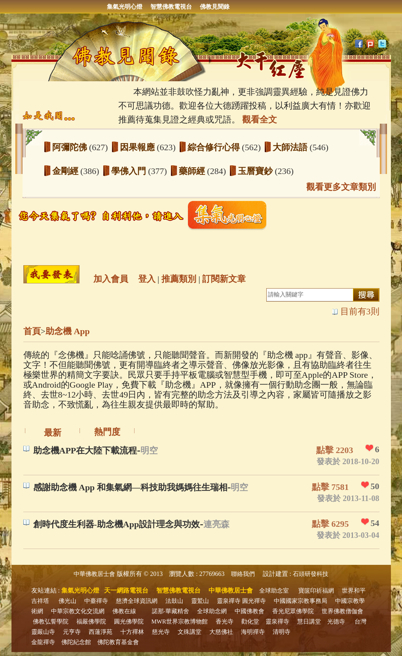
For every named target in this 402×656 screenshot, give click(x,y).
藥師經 (193, 171)
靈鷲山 (200, 601)
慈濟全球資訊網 (136, 601)
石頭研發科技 (310, 574)
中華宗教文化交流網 (77, 611)
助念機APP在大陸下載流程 (85, 450)
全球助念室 (274, 590)
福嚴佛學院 (91, 621)
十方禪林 (132, 632)
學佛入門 (129, 171)
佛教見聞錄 (214, 7)
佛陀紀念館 (76, 642)
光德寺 (336, 621)
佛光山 (67, 601)
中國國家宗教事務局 (300, 601)
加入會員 (110, 279)
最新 (52, 433)
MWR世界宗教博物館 (180, 621)
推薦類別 (178, 279)
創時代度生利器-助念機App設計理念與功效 (116, 524)
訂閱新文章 (224, 279)
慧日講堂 (309, 621)
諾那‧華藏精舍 (170, 611)
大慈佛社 (221, 632)
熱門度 (107, 432)
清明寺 (281, 632)
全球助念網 (212, 611)
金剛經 (66, 171)
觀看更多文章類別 (341, 187)
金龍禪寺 (43, 642)
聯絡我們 (243, 574)
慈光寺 (161, 632)
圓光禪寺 (254, 601)
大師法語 (291, 147)
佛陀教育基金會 (118, 642)
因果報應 (138, 147)
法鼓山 (174, 601)
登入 (146, 279)
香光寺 (224, 621)
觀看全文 (259, 119)
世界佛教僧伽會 (342, 611)
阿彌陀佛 (70, 147)
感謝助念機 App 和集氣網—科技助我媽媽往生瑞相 (130, 487)
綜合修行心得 (215, 147)
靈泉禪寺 (229, 601)
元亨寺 (72, 632)
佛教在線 (124, 611)
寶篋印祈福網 (316, 590)
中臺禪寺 (96, 601)
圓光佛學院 (129, 621)
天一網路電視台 (126, 590)
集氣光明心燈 (124, 7)
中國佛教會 (249, 611)
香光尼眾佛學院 (293, 611)
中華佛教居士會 (94, 574)
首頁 (32, 331)
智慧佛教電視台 (171, 7)
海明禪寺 (253, 632)
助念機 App (68, 331)
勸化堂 (250, 621)
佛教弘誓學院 (50, 621)
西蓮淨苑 (100, 632)
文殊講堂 (189, 632)
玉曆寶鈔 (256, 171)
